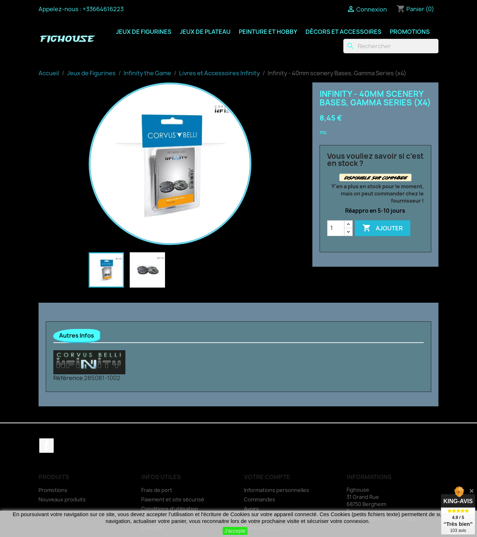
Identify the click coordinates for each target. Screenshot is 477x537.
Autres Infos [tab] (76, 335)
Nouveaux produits (62, 499)
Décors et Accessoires (344, 32)
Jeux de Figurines (143, 32)
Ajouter (382, 228)
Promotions (410, 32)
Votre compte (267, 477)
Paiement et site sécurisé (172, 499)
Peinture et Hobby (268, 32)
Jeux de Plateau (205, 32)
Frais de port (156, 490)
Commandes (259, 499)
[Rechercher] (390, 46)
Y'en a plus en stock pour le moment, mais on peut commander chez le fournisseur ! (377, 193)
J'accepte (235, 531)
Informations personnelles (276, 490)
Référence (68, 378)
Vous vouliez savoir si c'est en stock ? (375, 160)
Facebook (46, 445)
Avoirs (251, 508)
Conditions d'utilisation (169, 508)
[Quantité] (335, 228)
